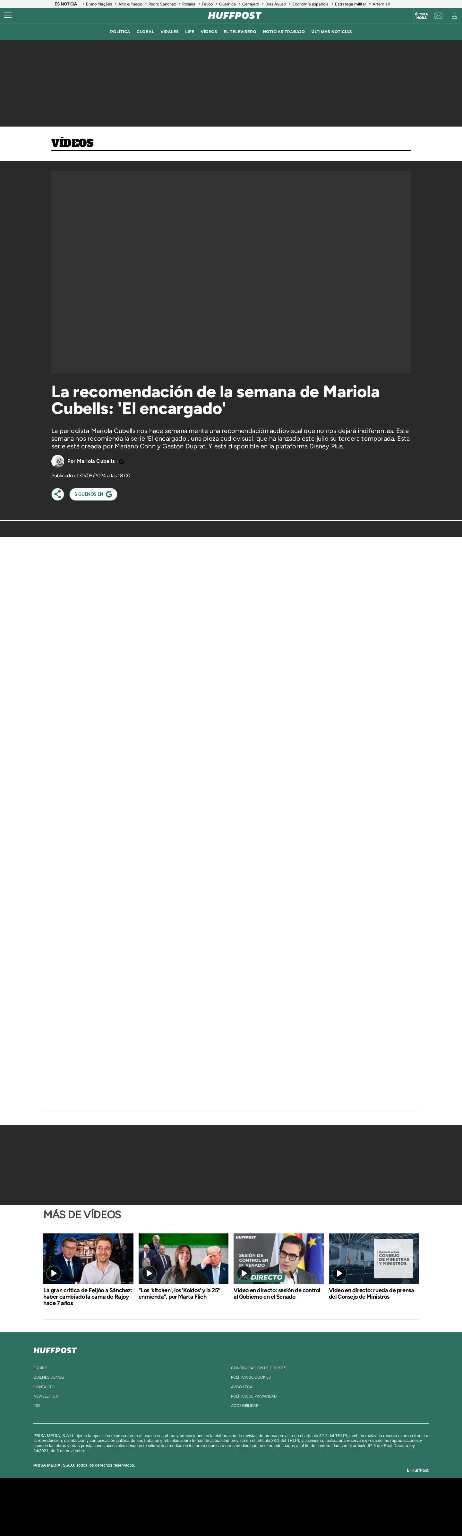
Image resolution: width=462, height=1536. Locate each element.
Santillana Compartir (252, 1497)
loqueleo (299, 1517)
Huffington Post (166, 1507)
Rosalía (188, 4)
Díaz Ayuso (275, 4)
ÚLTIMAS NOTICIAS (332, 31)
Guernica (227, 4)
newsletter (45, 1396)
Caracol (345, 1497)
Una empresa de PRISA (101, 1502)
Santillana (218, 1497)
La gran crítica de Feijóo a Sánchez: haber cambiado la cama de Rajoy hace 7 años (88, 1297)
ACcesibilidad (245, 1405)
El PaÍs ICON (244, 1517)
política (120, 31)
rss (36, 1405)
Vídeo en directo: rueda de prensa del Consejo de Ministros (371, 1293)
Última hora (421, 16)
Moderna (185, 1517)
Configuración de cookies (258, 1368)
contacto (44, 1387)
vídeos (209, 31)
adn (321, 1497)
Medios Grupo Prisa (101, 1518)
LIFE (189, 31)
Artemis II (381, 4)
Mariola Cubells (96, 461)
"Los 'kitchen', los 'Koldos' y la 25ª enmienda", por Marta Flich (179, 1293)
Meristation (330, 1517)
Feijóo (207, 4)
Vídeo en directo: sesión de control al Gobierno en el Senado (277, 1293)
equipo (40, 1368)
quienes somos (48, 1377)
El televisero (240, 31)
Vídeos (72, 143)
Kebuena (339, 1507)
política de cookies (251, 1377)
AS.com (300, 1497)
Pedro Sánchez (162, 4)
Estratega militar (350, 4)
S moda (271, 1517)
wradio (220, 1507)
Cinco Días (244, 1507)
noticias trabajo (284, 31)
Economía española (310, 4)
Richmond (154, 1517)
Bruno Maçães (99, 4)
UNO (201, 1507)
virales (169, 31)
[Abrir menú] (8, 15)
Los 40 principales (188, 1497)
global (145, 31)
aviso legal (242, 1387)
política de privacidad (254, 1396)
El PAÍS (158, 1497)
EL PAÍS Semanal (292, 1507)
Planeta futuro (316, 1507)
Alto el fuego (130, 4)
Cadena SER (280, 1497)
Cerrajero (250, 4)
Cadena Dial (269, 1507)
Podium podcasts (217, 1517)
